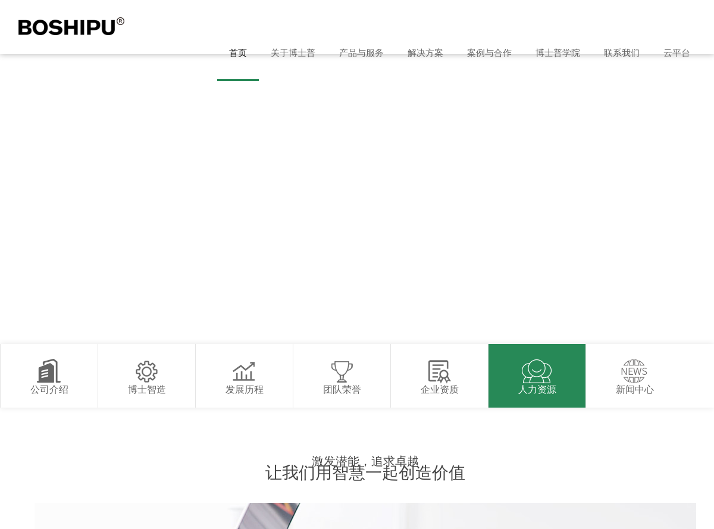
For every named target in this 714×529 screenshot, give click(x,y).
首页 (238, 53)
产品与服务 (361, 53)
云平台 (676, 53)
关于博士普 (293, 53)
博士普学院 (558, 53)
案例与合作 (489, 53)
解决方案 (425, 53)
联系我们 (622, 53)
